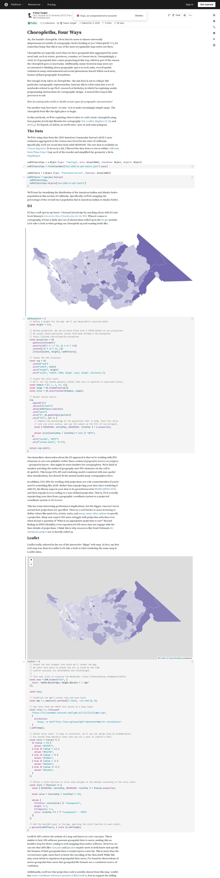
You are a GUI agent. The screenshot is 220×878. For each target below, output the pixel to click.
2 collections (47, 23)
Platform (17, 4)
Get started (206, 4)
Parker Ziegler (40, 13)
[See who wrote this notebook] (67, 23)
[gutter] (12, 32)
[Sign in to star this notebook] (184, 15)
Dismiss (139, 15)
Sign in (189, 4)
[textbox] (110, 166)
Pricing (51, 4)
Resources (35, 4)
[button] (24, 28)
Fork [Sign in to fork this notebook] (176, 15)
